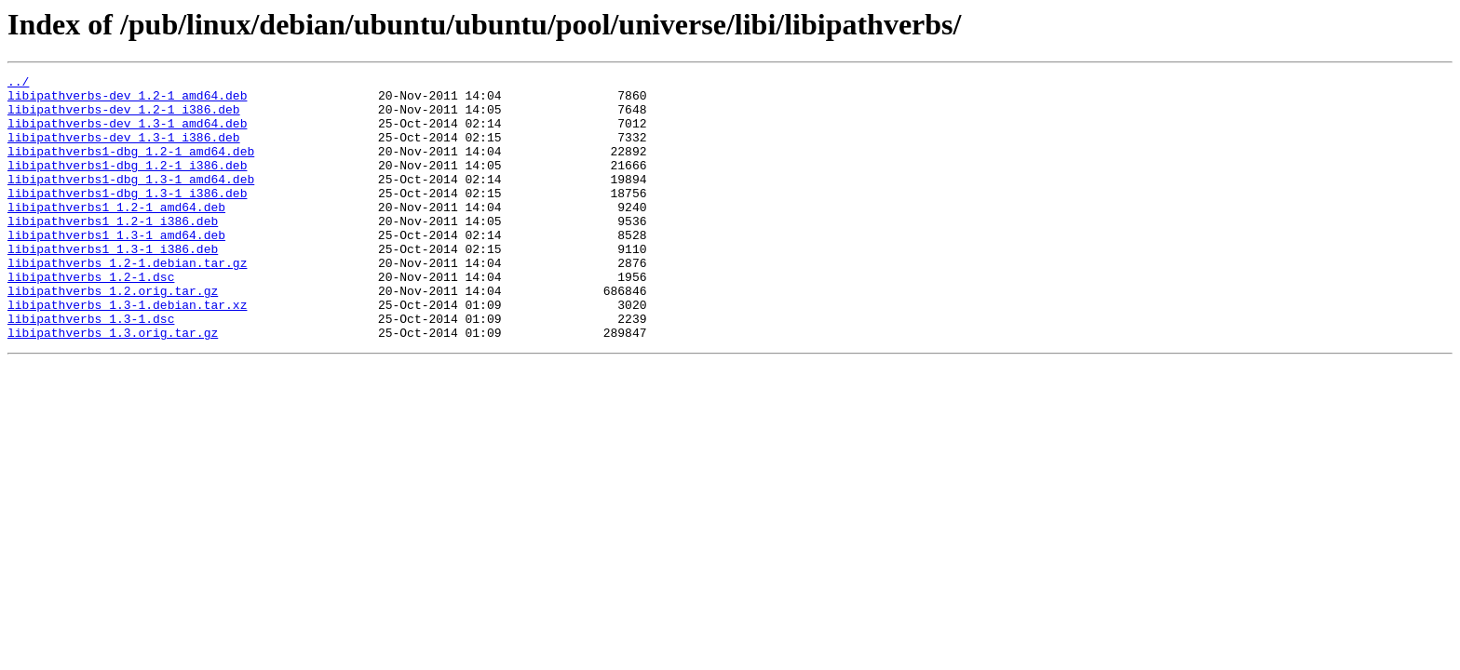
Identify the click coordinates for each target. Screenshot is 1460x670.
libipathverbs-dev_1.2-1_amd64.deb (127, 100)
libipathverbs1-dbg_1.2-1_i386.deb (127, 184)
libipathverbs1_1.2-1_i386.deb (112, 251)
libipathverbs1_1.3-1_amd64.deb (116, 268)
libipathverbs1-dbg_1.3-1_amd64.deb (130, 201)
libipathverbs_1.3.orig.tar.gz (112, 385)
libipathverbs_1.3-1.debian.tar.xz (127, 351)
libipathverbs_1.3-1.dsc (90, 368)
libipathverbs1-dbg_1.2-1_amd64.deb (130, 167)
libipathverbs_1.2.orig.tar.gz (112, 335)
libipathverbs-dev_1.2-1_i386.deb (123, 117)
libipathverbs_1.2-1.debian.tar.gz (127, 301)
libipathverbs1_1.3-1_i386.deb (112, 284)
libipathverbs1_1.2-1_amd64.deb (116, 234)
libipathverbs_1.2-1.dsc (90, 318)
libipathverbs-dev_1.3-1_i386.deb (123, 150)
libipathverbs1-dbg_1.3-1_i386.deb (127, 217)
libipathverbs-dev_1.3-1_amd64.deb (127, 134)
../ (18, 83)
